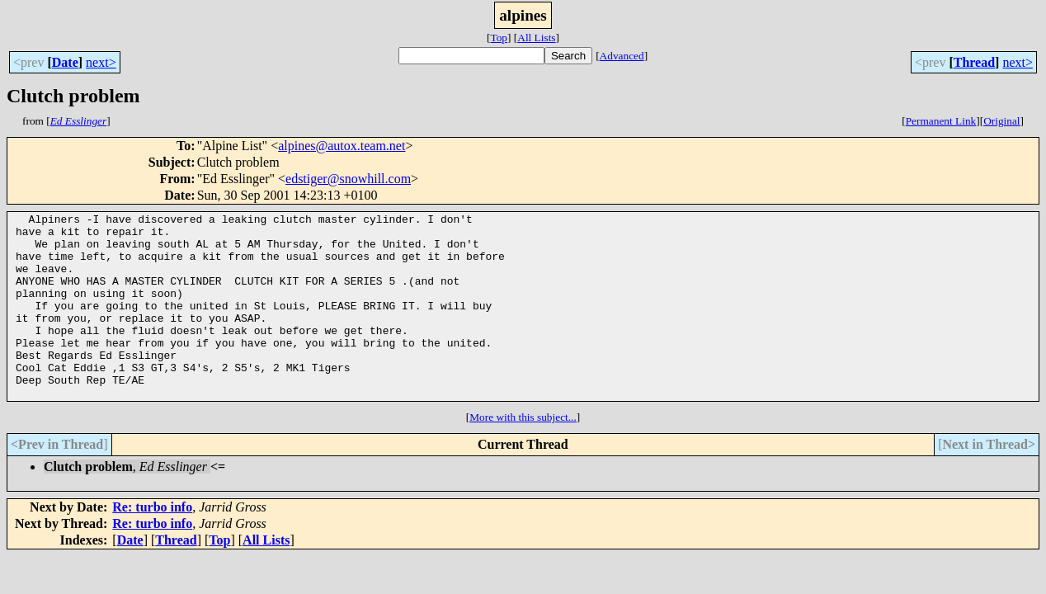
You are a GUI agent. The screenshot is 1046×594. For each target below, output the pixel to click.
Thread (974, 62)
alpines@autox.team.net (341, 146)
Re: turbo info (152, 544)
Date (65, 62)
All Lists (536, 37)
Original (1001, 121)
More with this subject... (523, 454)
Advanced (622, 56)
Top (498, 37)
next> (101, 62)
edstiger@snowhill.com (348, 179)
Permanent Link (941, 121)
